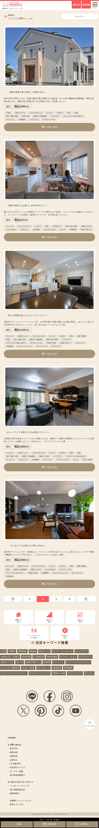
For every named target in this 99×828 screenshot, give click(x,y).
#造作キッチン (7, 662)
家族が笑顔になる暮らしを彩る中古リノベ (27, 205)
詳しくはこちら (49, 127)
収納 (76, 112)
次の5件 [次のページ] (86, 599)
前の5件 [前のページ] (13, 599)
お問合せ (13, 760)
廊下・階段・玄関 (12, 116)
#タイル (63, 229)
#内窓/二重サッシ (86, 229)
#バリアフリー (34, 119)
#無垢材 (33, 651)
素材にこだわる (86, 226)
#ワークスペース (42, 346)
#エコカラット (80, 343)
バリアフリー (55, 116)
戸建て (9, 112)
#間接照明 (73, 229)
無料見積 (13, 752)
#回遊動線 (22, 119)
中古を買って (57, 226)
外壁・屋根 (25, 116)
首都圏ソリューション (19, 801)
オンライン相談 (16, 771)
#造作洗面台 (52, 657)
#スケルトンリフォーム (25, 346)
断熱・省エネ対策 (71, 226)
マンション (10, 226)
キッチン (49, 112)
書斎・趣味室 (82, 336)
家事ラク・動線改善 (40, 116)
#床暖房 (12, 651)
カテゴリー (79, 17)
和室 (71, 453)
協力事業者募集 (16, 775)
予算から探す (65, 637)
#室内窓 (47, 662)
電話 (19, 824)
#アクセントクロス (49, 119)
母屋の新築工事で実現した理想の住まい (27, 92)
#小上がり (89, 673)
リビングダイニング (36, 112)
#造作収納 (36, 229)
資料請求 (13, 756)
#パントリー (10, 119)
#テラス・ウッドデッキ (62, 651)
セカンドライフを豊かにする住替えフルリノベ (27, 432)
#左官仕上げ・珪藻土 (10, 657)
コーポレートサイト (18, 786)
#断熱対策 (22, 651)
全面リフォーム (20, 112)
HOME (13, 738)
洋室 (68, 112)
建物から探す (18, 621)
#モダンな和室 (87, 459)
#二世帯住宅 (38, 657)
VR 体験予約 (15, 764)
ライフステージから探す (34, 637)
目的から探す (80, 621)
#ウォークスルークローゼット (14, 673)
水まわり (60, 112)
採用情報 (13, 793)
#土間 (3, 651)
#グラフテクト (85, 657)
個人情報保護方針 (17, 790)
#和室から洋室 (51, 343)
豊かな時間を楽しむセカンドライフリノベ (27, 315)
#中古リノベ (24, 229)
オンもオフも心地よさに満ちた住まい (27, 545)
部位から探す (49, 621)
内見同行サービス (17, 768)
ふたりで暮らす (50, 569)
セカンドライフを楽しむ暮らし (73, 116)
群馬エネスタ (15, 804)
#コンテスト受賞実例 (10, 668)
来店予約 (13, 749)
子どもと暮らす (11, 229)
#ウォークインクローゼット (15, 573)
